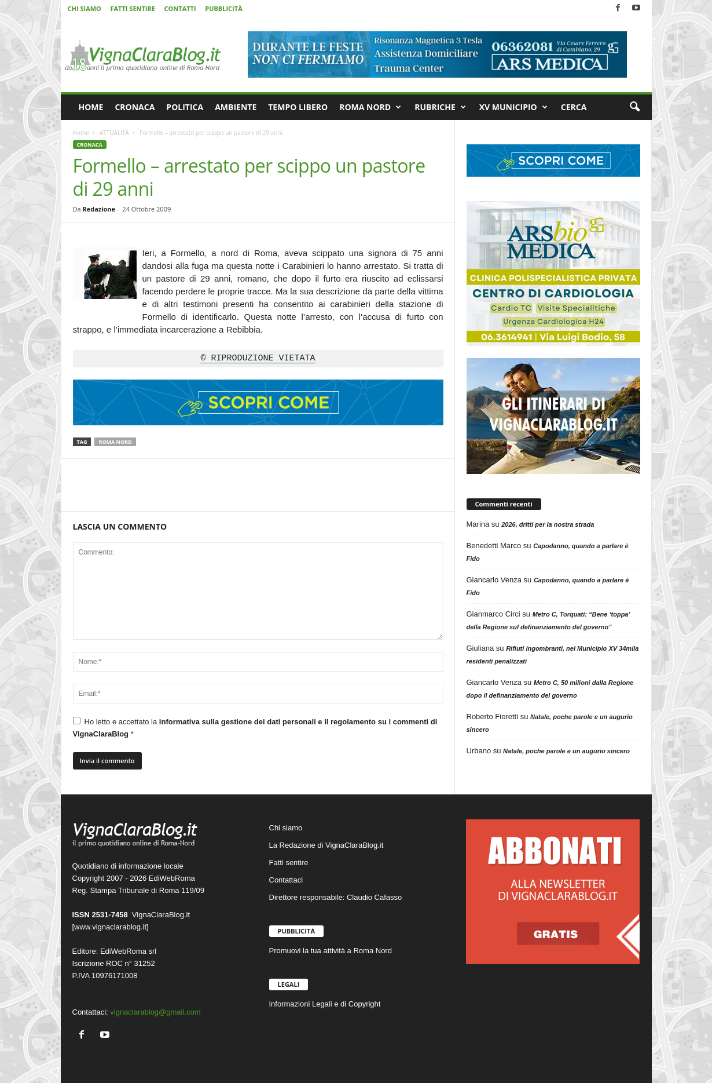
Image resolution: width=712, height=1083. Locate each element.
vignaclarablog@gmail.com (155, 1012)
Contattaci (286, 880)
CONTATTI (180, 8)
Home (81, 133)
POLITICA (184, 106)
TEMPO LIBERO (298, 106)
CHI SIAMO (84, 8)
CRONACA (135, 106)
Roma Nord (114, 442)
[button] (634, 107)
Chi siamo (286, 827)
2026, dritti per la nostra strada (547, 524)
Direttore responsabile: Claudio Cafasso (335, 897)
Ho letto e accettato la (255, 727)
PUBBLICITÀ (223, 8)
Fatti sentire (289, 862)
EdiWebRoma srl (128, 951)
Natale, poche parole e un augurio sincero (566, 750)
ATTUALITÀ (114, 133)
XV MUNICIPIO (513, 107)
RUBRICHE (440, 107)
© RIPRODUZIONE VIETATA (257, 358)
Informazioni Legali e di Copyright (325, 1004)
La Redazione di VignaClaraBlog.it (326, 845)
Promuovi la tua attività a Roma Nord (330, 950)
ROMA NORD (370, 107)
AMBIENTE (235, 106)
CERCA (574, 106)
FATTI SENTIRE (132, 8)
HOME (91, 106)
